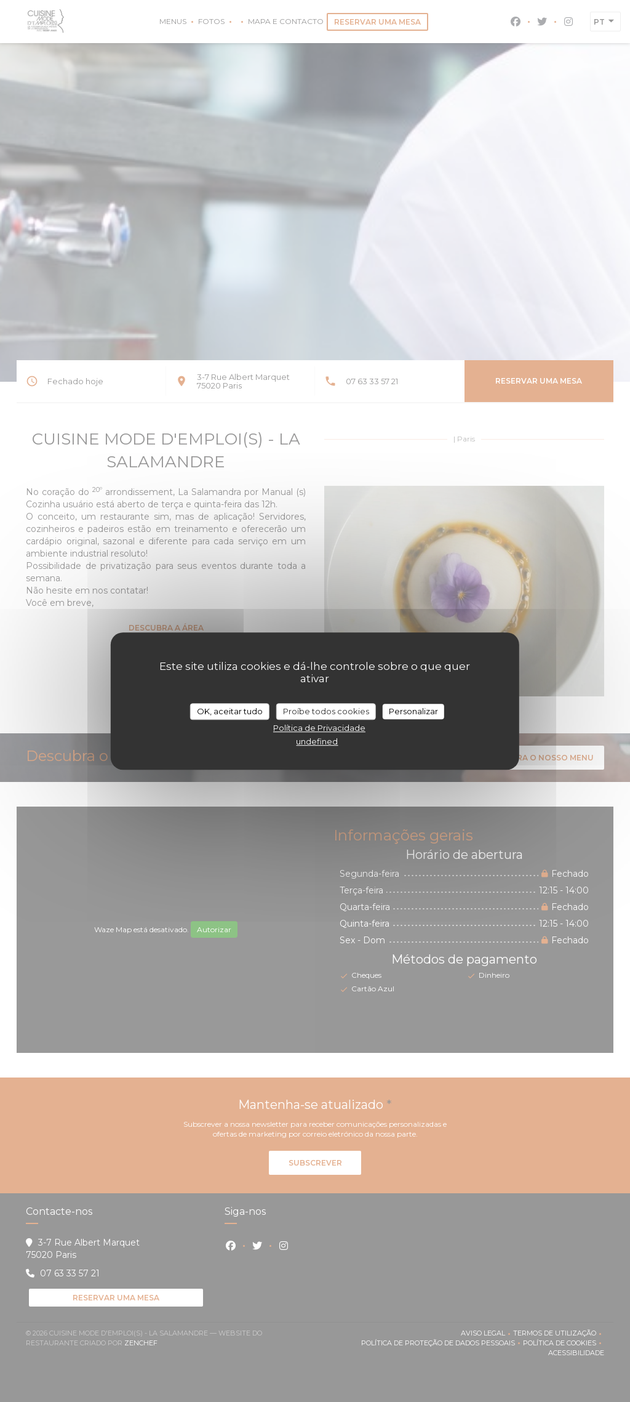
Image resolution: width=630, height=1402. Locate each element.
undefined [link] (317, 741)
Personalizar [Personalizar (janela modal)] (413, 711)
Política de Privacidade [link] (319, 728)
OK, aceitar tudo (230, 711)
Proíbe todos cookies (326, 711)
